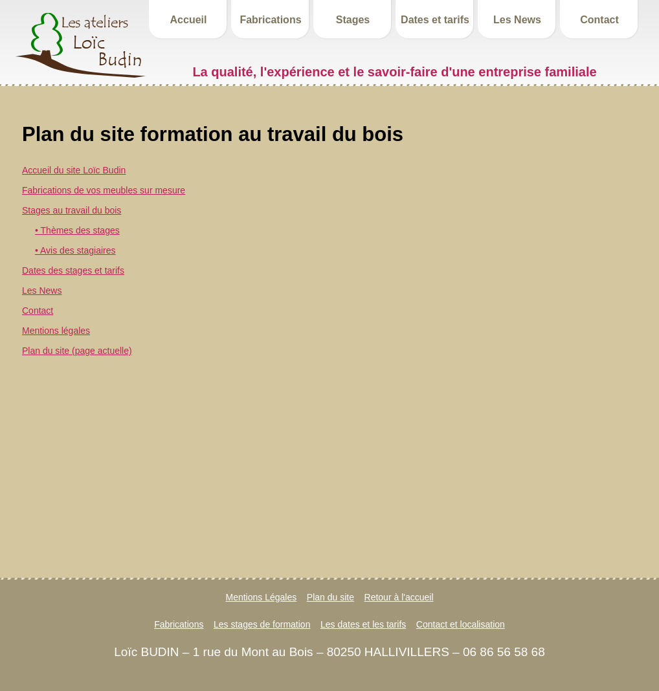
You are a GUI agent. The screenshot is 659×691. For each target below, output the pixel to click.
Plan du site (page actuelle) (77, 351)
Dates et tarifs (435, 19)
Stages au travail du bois (71, 210)
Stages (353, 19)
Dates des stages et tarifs (73, 270)
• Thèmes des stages (77, 230)
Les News (517, 19)
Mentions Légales (261, 597)
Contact (599, 19)
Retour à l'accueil (399, 597)
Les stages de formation (262, 624)
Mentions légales (56, 330)
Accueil (188, 19)
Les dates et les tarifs (363, 624)
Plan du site (330, 597)
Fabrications (270, 19)
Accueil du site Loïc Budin (74, 170)
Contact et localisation (460, 624)
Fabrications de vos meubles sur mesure (103, 190)
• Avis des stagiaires (75, 250)
